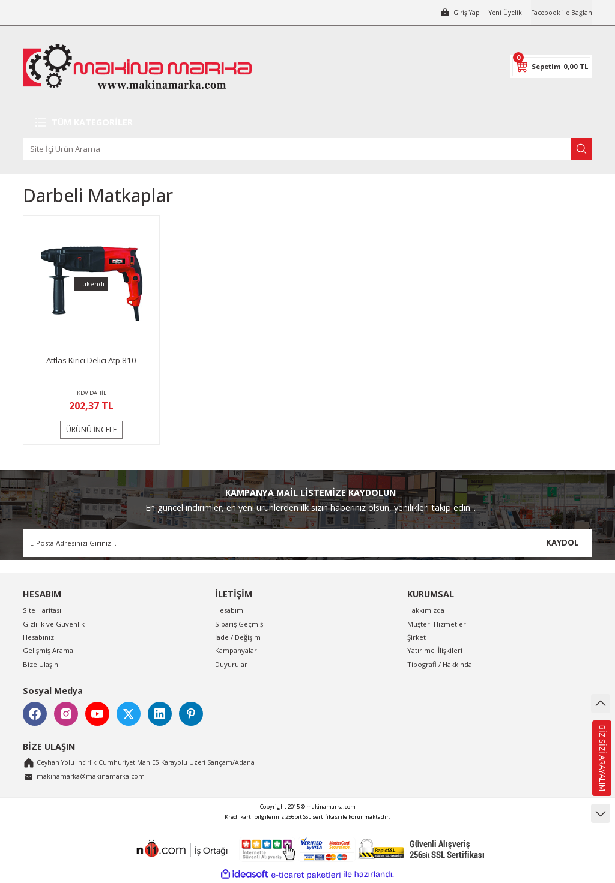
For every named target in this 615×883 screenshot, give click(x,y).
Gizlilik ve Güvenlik (54, 623)
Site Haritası (42, 610)
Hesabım (229, 610)
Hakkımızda (425, 610)
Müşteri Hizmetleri (437, 623)
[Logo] (137, 66)
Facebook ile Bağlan (559, 12)
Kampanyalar (236, 650)
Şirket (416, 637)
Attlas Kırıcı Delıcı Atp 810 (91, 360)
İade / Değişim (238, 637)
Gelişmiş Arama (48, 650)
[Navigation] (307, 122)
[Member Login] (452, 12)
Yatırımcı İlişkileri (434, 650)
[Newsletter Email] (307, 543)
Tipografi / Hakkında (439, 664)
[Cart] (551, 66)
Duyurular (231, 664)
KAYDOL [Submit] (562, 542)
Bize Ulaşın (40, 664)
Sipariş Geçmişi (240, 623)
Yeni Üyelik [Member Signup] (500, 12)
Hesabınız (38, 637)
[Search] (307, 149)
